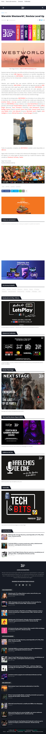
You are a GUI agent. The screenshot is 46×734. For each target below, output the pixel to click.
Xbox (40, 291)
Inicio (2, 1)
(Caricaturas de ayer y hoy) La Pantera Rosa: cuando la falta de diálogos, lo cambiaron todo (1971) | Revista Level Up (26, 629)
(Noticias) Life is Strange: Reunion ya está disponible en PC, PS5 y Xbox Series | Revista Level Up (26, 535)
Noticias (31, 289)
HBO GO (7, 186)
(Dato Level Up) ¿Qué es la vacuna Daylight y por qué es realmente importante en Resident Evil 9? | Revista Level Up (25, 713)
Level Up (12, 186)
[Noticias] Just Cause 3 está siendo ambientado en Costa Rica (23, 686)
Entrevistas (20, 289)
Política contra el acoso (37, 731)
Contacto (20, 1)
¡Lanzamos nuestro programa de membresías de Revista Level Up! (25, 674)
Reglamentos (28, 731)
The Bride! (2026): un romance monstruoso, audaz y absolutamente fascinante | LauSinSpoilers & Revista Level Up (25, 544)
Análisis (3, 289)
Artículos (9, 289)
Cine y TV (14, 289)
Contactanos (20, 731)
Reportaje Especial (12, 291)
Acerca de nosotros (11, 1)
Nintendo (26, 289)
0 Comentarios (11, 20)
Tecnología (28, 291)
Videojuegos (34, 291)
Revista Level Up (21, 291)
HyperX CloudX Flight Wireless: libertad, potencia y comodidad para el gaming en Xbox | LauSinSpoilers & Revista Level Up (26, 553)
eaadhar (35, 730)
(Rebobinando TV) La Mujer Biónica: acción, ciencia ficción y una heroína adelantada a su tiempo (24, 594)
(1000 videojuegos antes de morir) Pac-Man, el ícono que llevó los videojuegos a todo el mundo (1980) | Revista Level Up (24, 602)
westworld (18, 186)
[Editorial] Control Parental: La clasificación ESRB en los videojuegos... (25, 703)
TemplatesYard (21, 730)
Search (43, 8)
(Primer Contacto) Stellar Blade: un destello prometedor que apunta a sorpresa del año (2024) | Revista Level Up (26, 695)
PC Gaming (36, 289)
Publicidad (27, 1)
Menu (3, 8)
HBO (6, 12)
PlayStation (4, 291)
